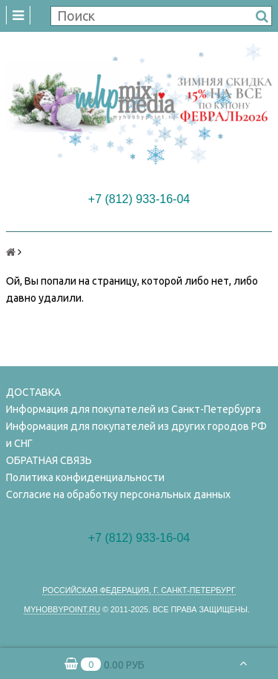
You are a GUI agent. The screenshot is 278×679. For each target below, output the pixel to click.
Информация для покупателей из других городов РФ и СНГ (136, 434)
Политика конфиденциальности (85, 477)
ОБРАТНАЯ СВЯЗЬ (49, 460)
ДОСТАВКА (33, 392)
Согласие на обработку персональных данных (118, 494)
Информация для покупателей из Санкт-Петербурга (133, 409)
